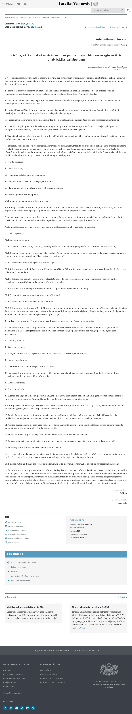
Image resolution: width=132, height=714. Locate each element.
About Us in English (12, 693)
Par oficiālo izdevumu (13, 674)
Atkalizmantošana (48, 674)
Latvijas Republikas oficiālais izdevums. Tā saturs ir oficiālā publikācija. (66, 650)
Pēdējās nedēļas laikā (51, 17)
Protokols (15, 571)
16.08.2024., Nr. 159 (24, 23)
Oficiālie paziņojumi (50, 664)
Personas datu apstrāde (14, 678)
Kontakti (7, 670)
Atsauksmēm (9, 686)
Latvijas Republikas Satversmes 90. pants (109, 682)
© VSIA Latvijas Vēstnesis (16, 664)
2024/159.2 (36, 26)
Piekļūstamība (9, 682)
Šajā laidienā (34, 17)
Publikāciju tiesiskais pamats (53, 682)
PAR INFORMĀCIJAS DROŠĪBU (18, 538)
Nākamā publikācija (116, 27)
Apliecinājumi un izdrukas (51, 678)
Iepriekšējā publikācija (97, 27)
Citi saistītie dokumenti (21, 580)
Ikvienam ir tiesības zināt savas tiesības (109, 686)
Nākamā (121, 597)
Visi (66, 17)
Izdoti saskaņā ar (18, 567)
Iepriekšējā (11, 597)
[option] (33, 613)
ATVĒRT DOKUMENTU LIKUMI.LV (24, 562)
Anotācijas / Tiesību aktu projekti (25, 576)
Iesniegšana (45, 670)
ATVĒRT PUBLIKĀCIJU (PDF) (18, 530)
